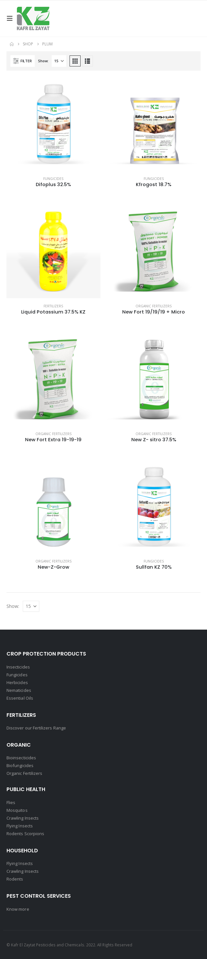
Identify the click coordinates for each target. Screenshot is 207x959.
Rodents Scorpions (25, 833)
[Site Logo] (33, 18)
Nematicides (18, 690)
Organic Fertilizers (154, 306)
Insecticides (18, 667)
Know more (17, 909)
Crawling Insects (22, 818)
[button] (11, 18)
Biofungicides (19, 765)
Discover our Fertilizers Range (36, 728)
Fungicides (53, 178)
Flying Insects (19, 826)
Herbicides (17, 682)
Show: (43, 60)
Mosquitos (17, 810)
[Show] (59, 61)
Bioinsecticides (21, 758)
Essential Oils (19, 698)
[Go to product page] (53, 124)
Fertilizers (53, 306)
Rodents (14, 879)
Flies (10, 802)
